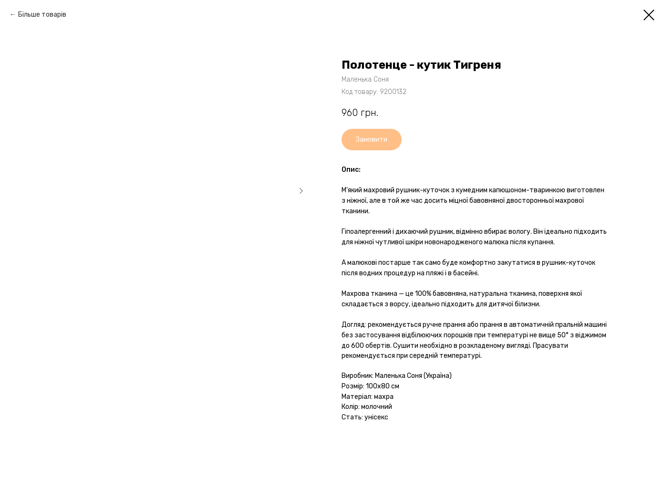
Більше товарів (42, 14)
